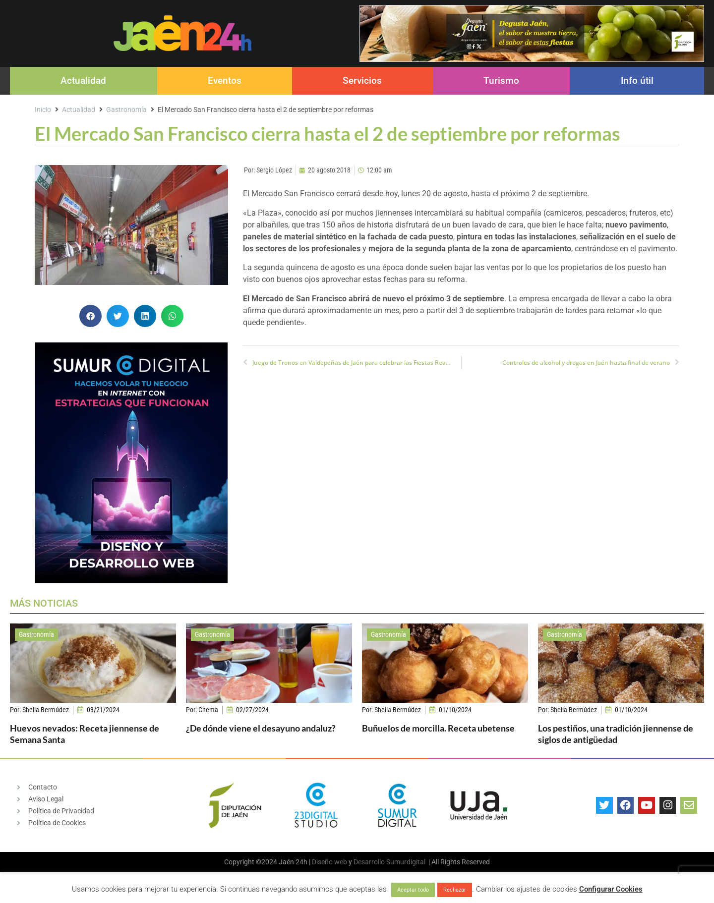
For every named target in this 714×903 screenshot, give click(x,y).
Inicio (43, 109)
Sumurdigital (405, 862)
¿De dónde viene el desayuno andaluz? (261, 728)
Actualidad (83, 80)
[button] (90, 316)
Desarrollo (369, 862)
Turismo (501, 80)
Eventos (224, 80)
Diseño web (329, 862)
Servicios (362, 80)
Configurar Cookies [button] (611, 889)
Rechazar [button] (454, 890)
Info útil (637, 80)
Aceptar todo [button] (413, 890)
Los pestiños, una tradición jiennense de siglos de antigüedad (615, 734)
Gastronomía (126, 109)
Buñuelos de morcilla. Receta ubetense (438, 728)
